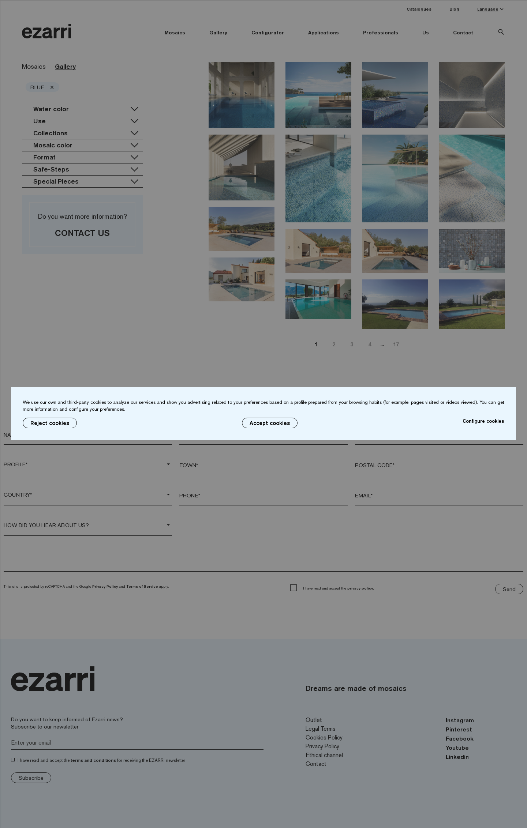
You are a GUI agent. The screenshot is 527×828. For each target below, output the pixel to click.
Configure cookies (483, 421)
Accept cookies (270, 422)
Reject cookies (49, 422)
